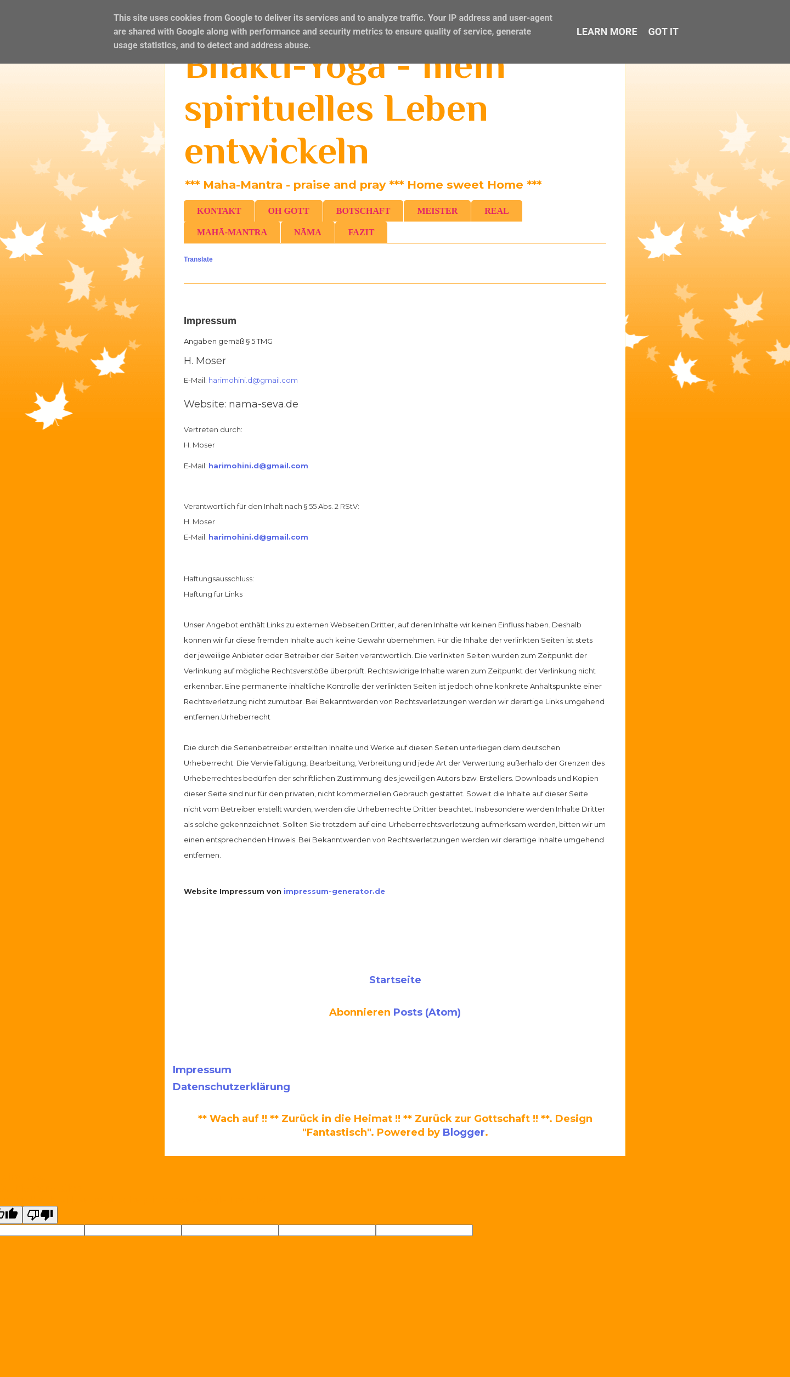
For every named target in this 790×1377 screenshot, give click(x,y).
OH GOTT (288, 211)
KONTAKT (219, 211)
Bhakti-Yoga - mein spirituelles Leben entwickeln (345, 107)
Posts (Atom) (427, 1012)
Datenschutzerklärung (231, 1087)
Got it (663, 31)
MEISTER (437, 211)
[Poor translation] (40, 1215)
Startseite (395, 980)
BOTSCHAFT (363, 211)
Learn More (607, 31)
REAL (496, 211)
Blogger (464, 1132)
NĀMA (307, 232)
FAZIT (361, 232)
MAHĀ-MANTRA (232, 232)
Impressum (202, 1070)
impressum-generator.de (334, 891)
